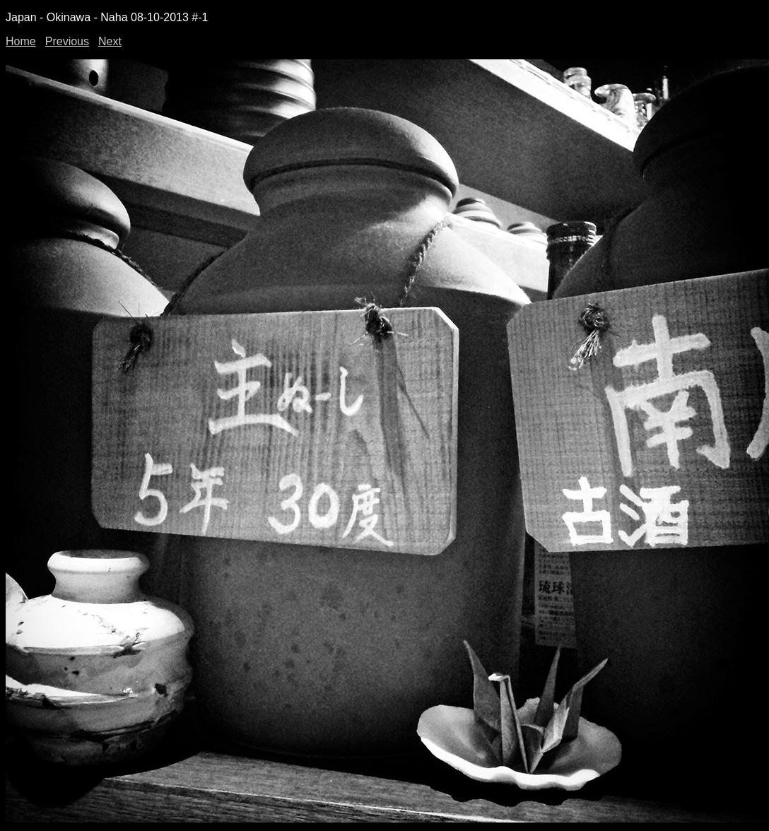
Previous (67, 41)
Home (21, 41)
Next (110, 41)
